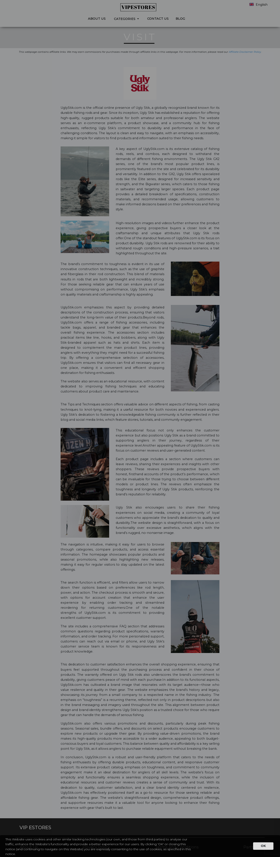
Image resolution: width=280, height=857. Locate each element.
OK (263, 846)
